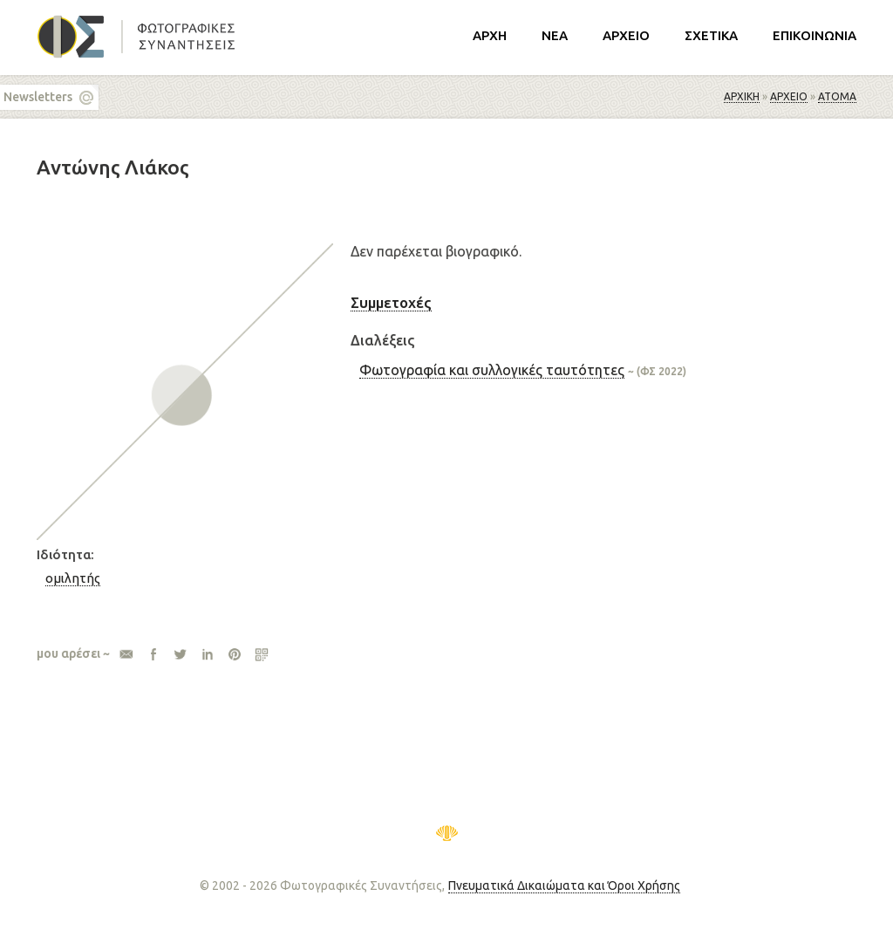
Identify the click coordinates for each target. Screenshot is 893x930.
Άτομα (837, 96)
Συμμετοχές (391, 302)
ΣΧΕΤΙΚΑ (711, 35)
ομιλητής (72, 578)
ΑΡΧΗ (490, 35)
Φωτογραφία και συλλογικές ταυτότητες (491, 370)
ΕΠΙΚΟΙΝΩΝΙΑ (814, 35)
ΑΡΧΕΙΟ (626, 35)
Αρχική (742, 96)
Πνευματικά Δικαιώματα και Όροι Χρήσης (564, 885)
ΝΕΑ (555, 35)
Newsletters (37, 97)
